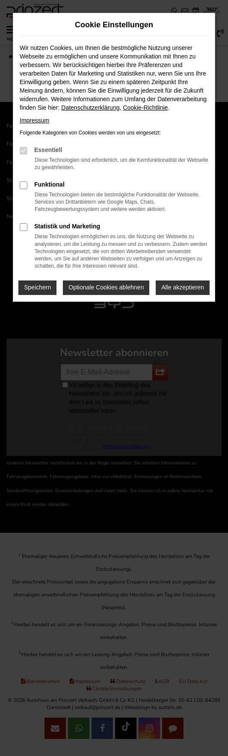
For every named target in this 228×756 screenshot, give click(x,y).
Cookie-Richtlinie (145, 107)
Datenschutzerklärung (90, 107)
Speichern (37, 287)
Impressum (34, 120)
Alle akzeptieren (182, 287)
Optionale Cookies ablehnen (106, 287)
